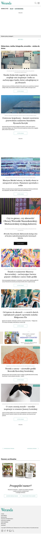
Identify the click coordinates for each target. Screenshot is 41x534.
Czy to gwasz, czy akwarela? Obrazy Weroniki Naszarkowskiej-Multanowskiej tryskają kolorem (20, 222)
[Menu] (38, 3)
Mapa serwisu (4, 522)
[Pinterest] (7, 531)
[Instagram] (2, 531)
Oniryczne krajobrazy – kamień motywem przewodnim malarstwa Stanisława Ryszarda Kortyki (20, 120)
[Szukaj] (35, 3)
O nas (2, 514)
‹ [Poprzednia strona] (8, 449)
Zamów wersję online (12, 496)
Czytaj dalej (20, 91)
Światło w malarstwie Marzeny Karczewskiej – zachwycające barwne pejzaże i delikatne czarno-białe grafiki (20, 274)
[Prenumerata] (10, 531)
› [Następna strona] (32, 449)
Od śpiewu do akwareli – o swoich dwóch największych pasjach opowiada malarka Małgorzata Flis (20, 315)
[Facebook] (5, 531)
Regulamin (4, 517)
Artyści (36, 52)
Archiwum (4, 516)
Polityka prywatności (7, 519)
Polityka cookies (5, 520)
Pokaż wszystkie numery (29, 496)
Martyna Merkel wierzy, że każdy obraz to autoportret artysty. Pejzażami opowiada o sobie (20, 182)
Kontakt (3, 525)
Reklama (3, 524)
